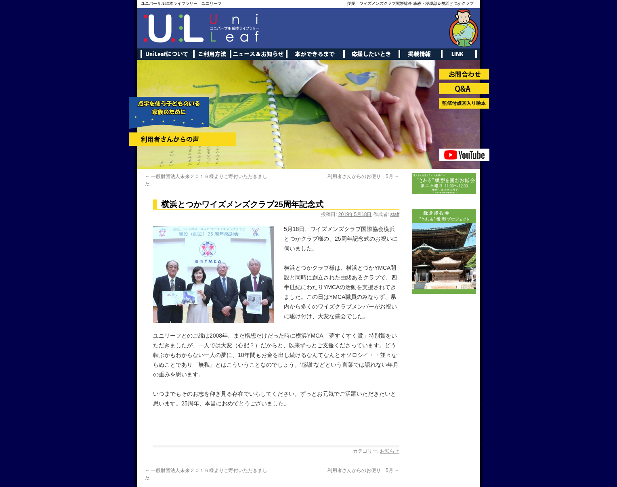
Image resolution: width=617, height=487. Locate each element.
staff (394, 214)
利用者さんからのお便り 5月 (363, 176)
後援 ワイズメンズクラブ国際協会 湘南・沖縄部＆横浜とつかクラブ (410, 3)
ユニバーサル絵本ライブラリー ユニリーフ (181, 3)
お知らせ (389, 451)
